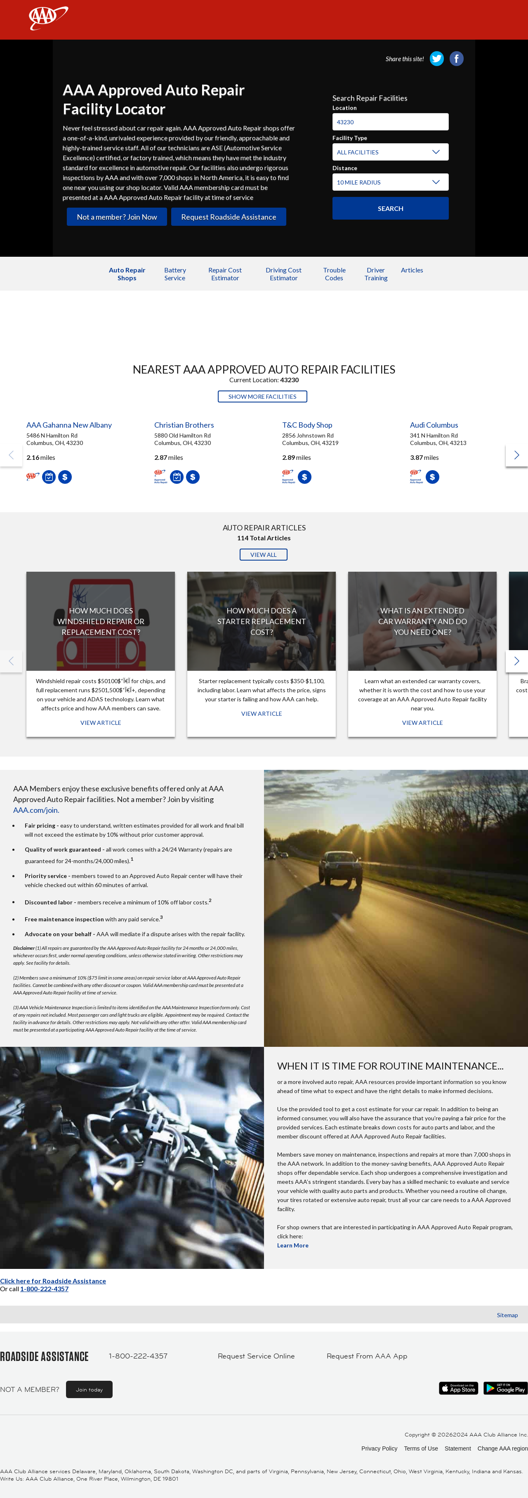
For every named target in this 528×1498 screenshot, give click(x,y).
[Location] (390, 121)
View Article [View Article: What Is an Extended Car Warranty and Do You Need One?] (422, 722)
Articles (412, 270)
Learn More (293, 1245)
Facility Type (349, 136)
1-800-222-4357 (44, 1288)
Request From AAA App (367, 1356)
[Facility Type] (389, 152)
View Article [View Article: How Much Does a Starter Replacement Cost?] (261, 713)
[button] (517, 455)
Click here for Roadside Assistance (53, 1281)
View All (263, 554)
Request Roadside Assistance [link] (228, 216)
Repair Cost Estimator (225, 274)
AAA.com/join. (36, 809)
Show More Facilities (263, 396)
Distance (344, 166)
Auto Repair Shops (127, 274)
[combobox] (390, 118)
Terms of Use (421, 1448)
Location (344, 106)
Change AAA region (503, 1448)
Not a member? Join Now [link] (117, 216)
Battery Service (175, 274)
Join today (89, 1389)
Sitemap (507, 1314)
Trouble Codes (334, 274)
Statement (458, 1448)
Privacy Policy (379, 1448)
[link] (437, 58)
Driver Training (376, 274)
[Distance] (389, 182)
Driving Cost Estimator (284, 274)
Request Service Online (256, 1356)
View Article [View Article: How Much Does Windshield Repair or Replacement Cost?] (100, 722)
